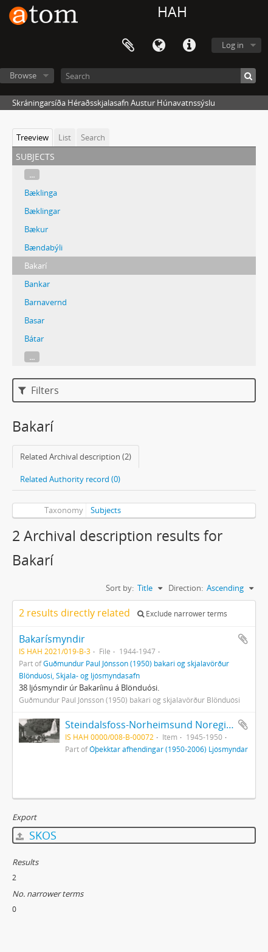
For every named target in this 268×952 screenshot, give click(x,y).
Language (158, 45)
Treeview (32, 137)
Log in (233, 45)
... (32, 174)
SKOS (36, 835)
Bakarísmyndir (52, 639)
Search (93, 137)
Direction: (185, 587)
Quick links (189, 45)
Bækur (36, 229)
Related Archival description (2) (75, 456)
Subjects (106, 510)
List (64, 137)
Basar (34, 320)
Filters (38, 390)
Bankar (37, 283)
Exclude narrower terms (182, 614)
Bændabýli (43, 247)
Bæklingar (42, 210)
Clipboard (128, 45)
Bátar (34, 338)
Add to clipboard (243, 639)
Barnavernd (45, 302)
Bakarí (35, 265)
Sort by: (120, 587)
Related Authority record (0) (70, 479)
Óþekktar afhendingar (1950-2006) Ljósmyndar (168, 749)
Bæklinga (40, 192)
